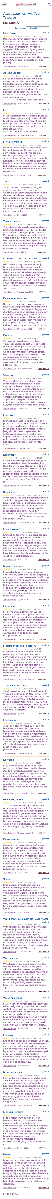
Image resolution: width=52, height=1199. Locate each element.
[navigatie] (4, 4)
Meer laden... (10, 1194)
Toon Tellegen (9, 66)
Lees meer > (43, 66)
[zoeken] (49, 4)
